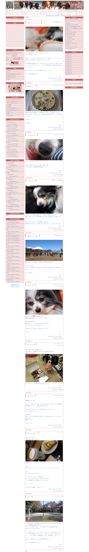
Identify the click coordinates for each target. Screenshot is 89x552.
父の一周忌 (9, 115)
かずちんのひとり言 (59, 85)
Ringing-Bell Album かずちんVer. (14, 73)
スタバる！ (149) (70, 39)
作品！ (29, 497)
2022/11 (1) (69, 66)
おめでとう (9, 111)
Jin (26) (68, 44)
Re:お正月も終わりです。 (13, 153)
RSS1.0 (9, 222)
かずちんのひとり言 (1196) (72, 19)
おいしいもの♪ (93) (71, 35)
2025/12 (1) (69, 55)
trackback (60, 129)
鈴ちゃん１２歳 (31, 344)
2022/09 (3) (69, 70)
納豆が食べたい (10, 178)
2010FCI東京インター (12, 183)
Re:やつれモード (11, 137)
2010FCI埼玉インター (12, 188)
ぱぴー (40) (69, 41)
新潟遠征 (9, 104)
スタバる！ (60, 432)
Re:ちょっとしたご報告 (12, 126)
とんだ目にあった (31, 135)
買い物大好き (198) (71, 33)
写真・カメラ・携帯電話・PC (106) (74, 28)
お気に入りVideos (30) (71, 43)
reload (7, 215)
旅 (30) (68, 30)
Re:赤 (8, 142)
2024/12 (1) (69, 57)
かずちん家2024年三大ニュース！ (14, 102)
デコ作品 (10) (69, 37)
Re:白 (8, 147)
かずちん (10, 124)
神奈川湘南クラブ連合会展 (13, 206)
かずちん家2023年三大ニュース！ (14, 108)
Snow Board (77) (70, 48)
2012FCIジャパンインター (33, 23)
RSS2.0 (13, 222)
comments (54, 129)
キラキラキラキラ (11, 162)
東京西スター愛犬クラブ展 (13, 201)
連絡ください (30, 396)
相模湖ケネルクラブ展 (32, 236)
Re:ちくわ (9, 121)
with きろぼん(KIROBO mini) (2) (73, 26)
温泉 (8, 113)
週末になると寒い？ (32, 433)
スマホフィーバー (11, 167)
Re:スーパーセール (11, 131)
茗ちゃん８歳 (30, 285)
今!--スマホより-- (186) (71, 32)
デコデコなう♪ (31, 181)
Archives (74, 52)
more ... (60, 76)
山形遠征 (9, 106)
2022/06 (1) (69, 72)
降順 (28, 17)
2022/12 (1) (69, 65)
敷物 (8, 172)
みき (9, 122)
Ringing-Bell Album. (11, 75)
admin (8, 79)
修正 (60, 78)
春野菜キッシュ (31, 86)
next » (26, 551)
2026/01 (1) (69, 54)
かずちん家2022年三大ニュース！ (14, 110)
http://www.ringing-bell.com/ (15, 64)
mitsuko (9, 144)
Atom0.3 (17, 222)
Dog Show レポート (59, 22)
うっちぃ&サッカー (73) (72, 46)
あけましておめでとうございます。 (15, 99)
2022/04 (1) (69, 74)
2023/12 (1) (69, 63)
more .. (79, 76)
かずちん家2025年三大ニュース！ (14, 100)
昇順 (26, 17)
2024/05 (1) (69, 61)
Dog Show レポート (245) (72, 24)
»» (13, 10)
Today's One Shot (11, 77)
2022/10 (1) (69, 68)
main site (9, 70)
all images (21, 93)
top (8, 72)
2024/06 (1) (69, 59)
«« (11, 10)
